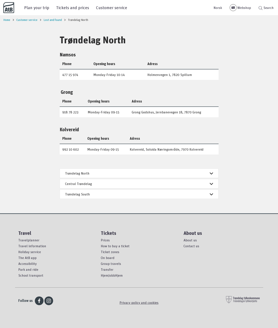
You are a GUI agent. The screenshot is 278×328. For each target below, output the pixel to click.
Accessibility (27, 263)
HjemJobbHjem (112, 275)
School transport (30, 275)
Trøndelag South (139, 194)
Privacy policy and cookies (139, 302)
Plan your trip (36, 7)
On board (108, 258)
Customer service (111, 7)
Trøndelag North (139, 173)
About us (190, 240)
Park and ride (28, 269)
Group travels (111, 263)
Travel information (32, 246)
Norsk (218, 7)
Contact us (191, 246)
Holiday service (29, 252)
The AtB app (27, 258)
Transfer (107, 269)
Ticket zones (110, 252)
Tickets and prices (72, 7)
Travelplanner (28, 240)
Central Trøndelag (139, 184)
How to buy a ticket (115, 246)
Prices (105, 240)
